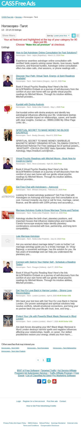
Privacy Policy (8, 423)
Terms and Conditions (31, 425)
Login (18, 401)
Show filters (8, 35)
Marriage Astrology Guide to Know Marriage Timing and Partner (47, 210)
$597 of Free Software (28, 370)
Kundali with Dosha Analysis (30, 104)
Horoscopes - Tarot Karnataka (38, 348)
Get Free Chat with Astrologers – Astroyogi (37, 187)
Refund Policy (44, 423)
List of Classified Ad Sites (38, 375)
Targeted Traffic (48, 370)
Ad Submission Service (35, 373)
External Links (72, 423)
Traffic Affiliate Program (60, 373)
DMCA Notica (33, 423)
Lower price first (60, 36)
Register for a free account (34, 401)
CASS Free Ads (18, 3)
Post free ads (52, 401)
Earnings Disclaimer (58, 423)
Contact (63, 401)
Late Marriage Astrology (28, 236)
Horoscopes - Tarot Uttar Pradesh (13, 351)
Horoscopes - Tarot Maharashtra (64, 348)
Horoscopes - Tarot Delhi (10, 348)
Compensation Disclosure (50, 425)
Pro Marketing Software (64, 375)
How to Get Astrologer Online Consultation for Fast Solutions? (46, 52)
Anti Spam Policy (20, 423)
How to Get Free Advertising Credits (41, 406)
